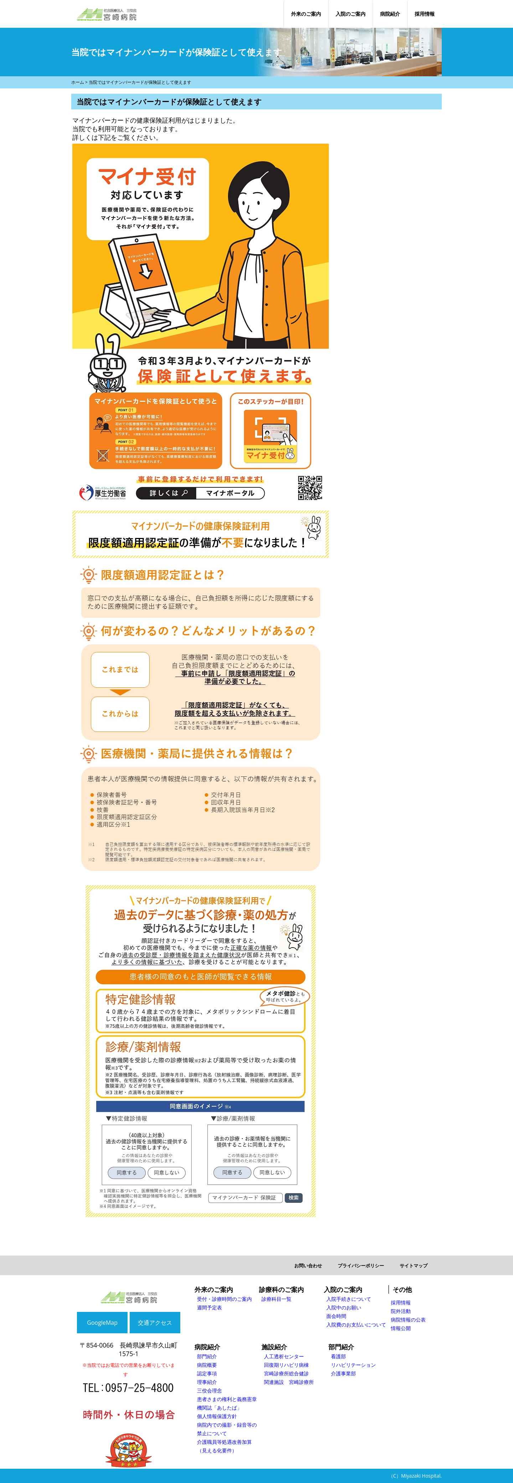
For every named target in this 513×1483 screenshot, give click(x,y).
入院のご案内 (351, 13)
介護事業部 (343, 1373)
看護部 (338, 1356)
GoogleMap (102, 1323)
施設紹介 (274, 1347)
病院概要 (207, 1364)
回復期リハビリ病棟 (286, 1364)
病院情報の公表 (408, 1319)
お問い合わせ (308, 1265)
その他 (402, 1289)
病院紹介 (390, 13)
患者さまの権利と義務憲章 (227, 1399)
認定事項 (207, 1373)
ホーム (77, 82)
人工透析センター (284, 1356)
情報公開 (401, 1328)
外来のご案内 (306, 13)
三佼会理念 (209, 1390)
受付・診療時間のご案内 (224, 1298)
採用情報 (425, 13)
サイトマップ (414, 1265)
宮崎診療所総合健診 (286, 1373)
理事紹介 (207, 1382)
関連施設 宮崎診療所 (289, 1382)
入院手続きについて (348, 1298)
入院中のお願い (343, 1307)
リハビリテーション (353, 1364)
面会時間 (336, 1316)
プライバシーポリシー (361, 1265)
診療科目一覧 (276, 1298)
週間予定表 (209, 1307)
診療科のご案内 (281, 1289)
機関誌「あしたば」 (219, 1407)
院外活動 (401, 1311)
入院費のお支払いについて (356, 1324)
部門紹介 (207, 1356)
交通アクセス (155, 1323)
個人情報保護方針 (217, 1416)
